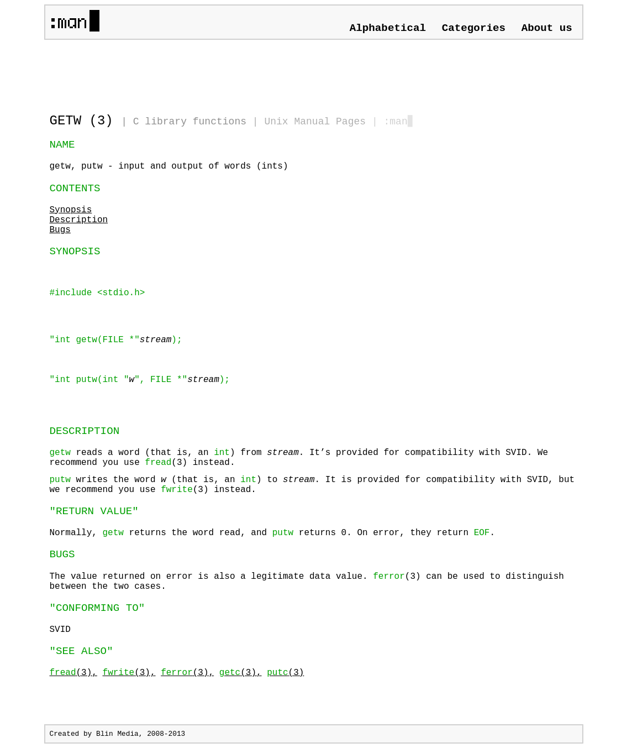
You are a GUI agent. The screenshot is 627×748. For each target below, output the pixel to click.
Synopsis (71, 210)
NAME (62, 145)
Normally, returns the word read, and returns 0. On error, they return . (273, 533)
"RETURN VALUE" (94, 511)
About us (546, 28)
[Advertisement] (179, 71)
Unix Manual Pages (315, 121)
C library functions (189, 121)
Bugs (60, 230)
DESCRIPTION (85, 431)
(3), (73, 673)
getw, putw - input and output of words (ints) (169, 166)
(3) (285, 673)
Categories (473, 28)
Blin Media (117, 734)
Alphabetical (388, 28)
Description (79, 220)
